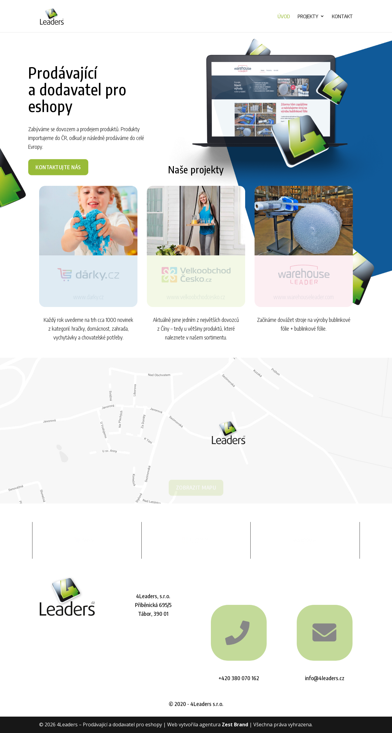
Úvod (284, 16)
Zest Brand (235, 724)
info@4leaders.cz (324, 677)
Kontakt (342, 16)
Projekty (308, 16)
